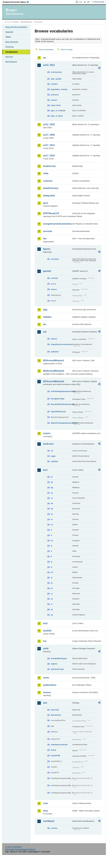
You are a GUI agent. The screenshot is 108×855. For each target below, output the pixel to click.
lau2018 (47, 630)
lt (51, 556)
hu (52, 540)
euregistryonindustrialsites (57, 224)
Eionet (16, 22)
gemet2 (47, 271)
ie (51, 546)
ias (44, 324)
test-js (53, 750)
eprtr (45, 203)
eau (52, 726)
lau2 (45, 623)
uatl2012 (54, 461)
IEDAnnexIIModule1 (53, 360)
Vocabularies (11, 52)
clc (52, 451)
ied (44, 332)
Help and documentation (16, 27)
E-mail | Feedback (13, 847)
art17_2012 (49, 145)
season (54, 100)
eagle (53, 456)
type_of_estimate (58, 110)
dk (52, 509)
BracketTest (56, 715)
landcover (48, 444)
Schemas (9, 47)
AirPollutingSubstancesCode (61, 391)
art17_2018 (49, 155)
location (54, 84)
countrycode (56, 72)
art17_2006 (49, 135)
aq (44, 57)
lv (51, 567)
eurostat (47, 231)
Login (80, 2)
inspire (46, 433)
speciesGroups (57, 669)
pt (51, 588)
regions (54, 664)
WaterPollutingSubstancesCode (61, 423)
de (52, 503)
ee (52, 514)
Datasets (9, 32)
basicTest (55, 710)
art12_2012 (49, 65)
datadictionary (50, 188)
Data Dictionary (26, 22)
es (52, 524)
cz (52, 498)
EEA (17, 2)
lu (51, 562)
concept (54, 278)
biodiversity (49, 166)
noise (46, 677)
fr (51, 535)
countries (55, 259)
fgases (46, 249)
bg (52, 487)
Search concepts (66, 49)
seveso (47, 692)
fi (51, 530)
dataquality (49, 195)
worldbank (48, 821)
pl (51, 583)
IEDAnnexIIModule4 (53, 381)
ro (52, 594)
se (52, 599)
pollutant (54, 352)
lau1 (45, 470)
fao (44, 238)
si (51, 604)
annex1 (54, 339)
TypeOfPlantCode (58, 412)
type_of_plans (57, 116)
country (54, 828)
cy (52, 493)
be (52, 482)
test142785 (55, 756)
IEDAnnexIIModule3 (53, 371)
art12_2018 (49, 124)
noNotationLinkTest (59, 745)
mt (52, 572)
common (47, 181)
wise (45, 811)
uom (45, 803)
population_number (59, 89)
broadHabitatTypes (59, 658)
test (45, 703)
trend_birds (56, 105)
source (54, 289)
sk (52, 609)
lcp (44, 641)
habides (47, 317)
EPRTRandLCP (51, 213)
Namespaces (11, 62)
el (51, 519)
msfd (45, 648)
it (51, 551)
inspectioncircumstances (61, 344)
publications (49, 685)
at (51, 477)
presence (55, 95)
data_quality (56, 79)
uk (52, 615)
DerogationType (57, 399)
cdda (45, 173)
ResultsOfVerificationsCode (61, 404)
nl (51, 578)
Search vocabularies (46, 49)
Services (9, 57)
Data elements (11, 42)
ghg (45, 309)
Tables (8, 37)
